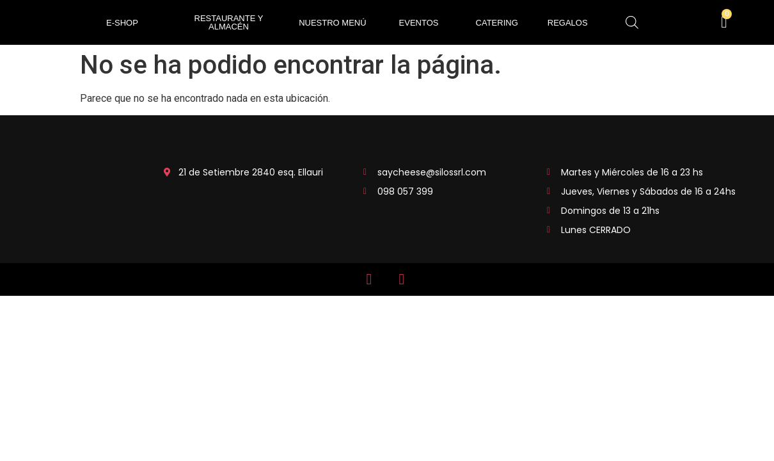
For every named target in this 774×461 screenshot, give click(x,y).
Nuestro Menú (332, 23)
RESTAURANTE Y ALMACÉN (229, 22)
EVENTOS (419, 23)
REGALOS (568, 23)
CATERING (497, 23)
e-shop (122, 23)
